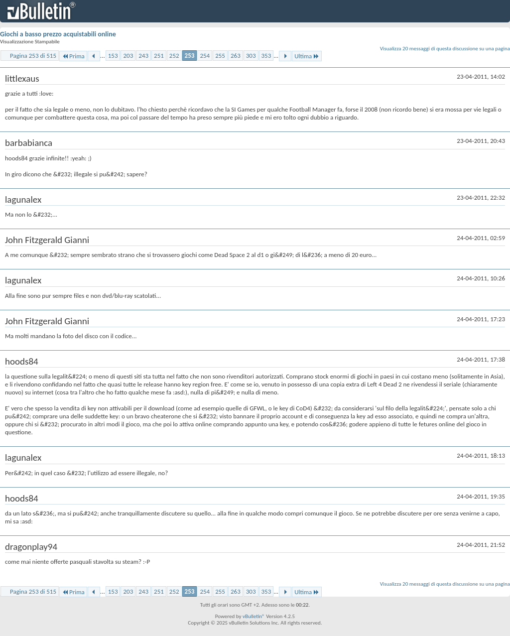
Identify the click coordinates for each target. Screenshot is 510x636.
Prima (73, 56)
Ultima (306, 56)
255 (220, 55)
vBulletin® (254, 616)
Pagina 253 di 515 (33, 55)
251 (159, 55)
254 (205, 55)
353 (266, 55)
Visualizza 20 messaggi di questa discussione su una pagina (445, 48)
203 (128, 55)
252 (174, 55)
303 (251, 55)
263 (236, 55)
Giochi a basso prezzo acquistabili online (58, 34)
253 (190, 55)
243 (143, 55)
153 (113, 55)
